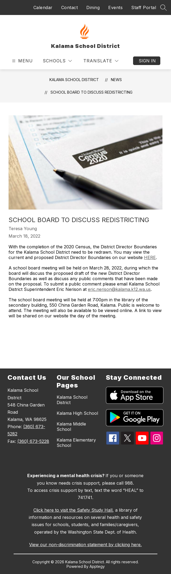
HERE (150, 257)
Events (115, 7)
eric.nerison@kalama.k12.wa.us (119, 289)
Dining (93, 7)
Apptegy (97, 566)
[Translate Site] (101, 61)
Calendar (43, 7)
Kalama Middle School (71, 426)
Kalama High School (77, 413)
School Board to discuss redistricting (91, 92)
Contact (69, 7)
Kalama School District (74, 79)
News (116, 79)
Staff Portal (143, 7)
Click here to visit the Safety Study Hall (72, 510)
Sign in (147, 60)
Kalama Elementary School (76, 442)
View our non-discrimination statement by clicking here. (85, 544)
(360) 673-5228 (33, 441)
